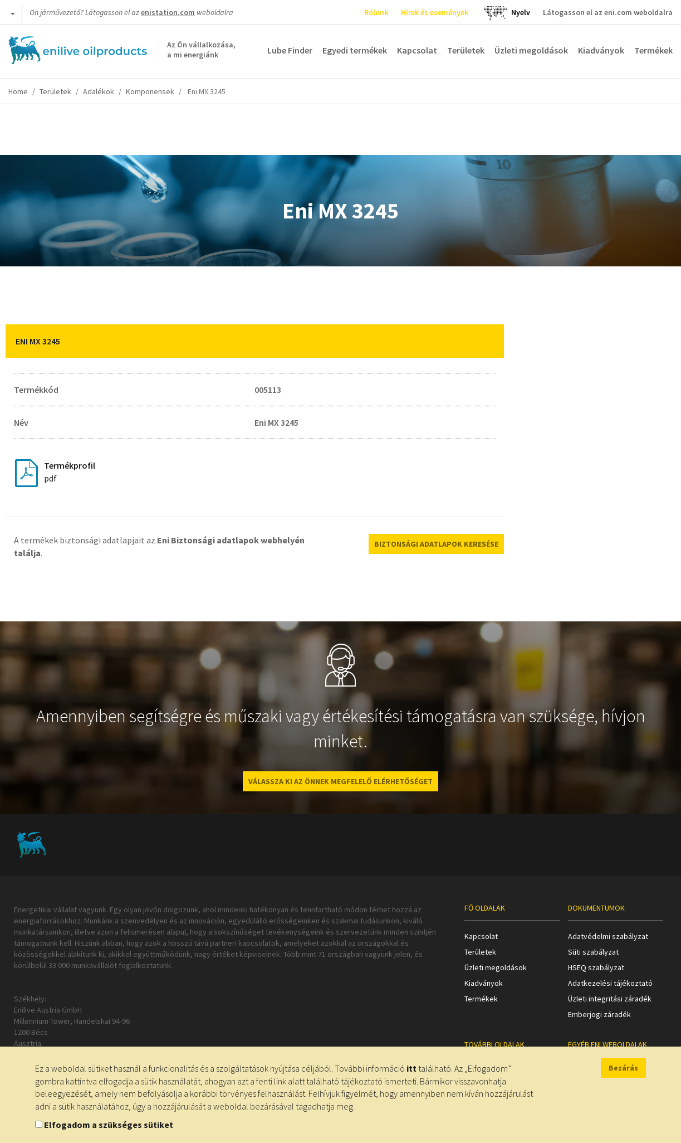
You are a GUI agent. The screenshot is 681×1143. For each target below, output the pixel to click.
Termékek (653, 50)
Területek (465, 50)
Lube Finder (289, 50)
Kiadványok (601, 50)
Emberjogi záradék (599, 1014)
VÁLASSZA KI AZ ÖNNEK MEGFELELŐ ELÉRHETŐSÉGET (340, 781)
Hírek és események (434, 12)
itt (411, 1068)
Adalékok (98, 91)
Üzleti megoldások (531, 50)
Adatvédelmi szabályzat (608, 936)
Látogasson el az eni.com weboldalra (608, 12)
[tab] (255, 341)
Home (18, 91)
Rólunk (376, 12)
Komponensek (150, 91)
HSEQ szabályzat (596, 967)
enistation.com (168, 12)
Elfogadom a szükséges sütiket (108, 1124)
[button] (487, 341)
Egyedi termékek (354, 50)
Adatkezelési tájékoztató (610, 983)
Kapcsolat (417, 50)
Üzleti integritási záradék (609, 999)
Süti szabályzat (593, 952)
